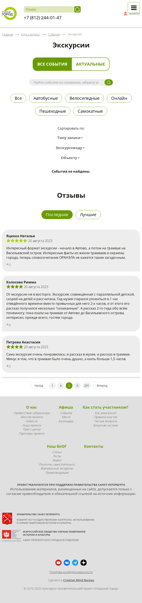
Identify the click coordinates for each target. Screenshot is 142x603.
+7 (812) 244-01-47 (43, 17)
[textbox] (71, 138)
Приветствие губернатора (31, 413)
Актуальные (90, 64)
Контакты (93, 446)
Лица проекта (31, 425)
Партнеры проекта (31, 433)
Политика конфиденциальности (71, 572)
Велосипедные (84, 98)
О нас (31, 407)
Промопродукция (56, 472)
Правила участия (105, 417)
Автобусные (46, 98)
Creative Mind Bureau (78, 580)
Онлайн (119, 98)
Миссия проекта (32, 417)
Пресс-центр (31, 429)
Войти (134, 13)
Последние (57, 214)
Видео (57, 460)
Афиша (66, 407)
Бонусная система (105, 425)
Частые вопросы (105, 421)
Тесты (57, 456)
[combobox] (71, 138)
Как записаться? (105, 413)
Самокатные (90, 111)
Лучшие (88, 214)
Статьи (56, 452)
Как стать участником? (105, 407)
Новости (31, 421)
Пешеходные (52, 111)
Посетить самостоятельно (57, 464)
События (66, 413)
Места (66, 417)
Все (18, 98)
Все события (52, 64)
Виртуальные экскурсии (57, 468)
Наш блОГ (57, 446)
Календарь (66, 421)
